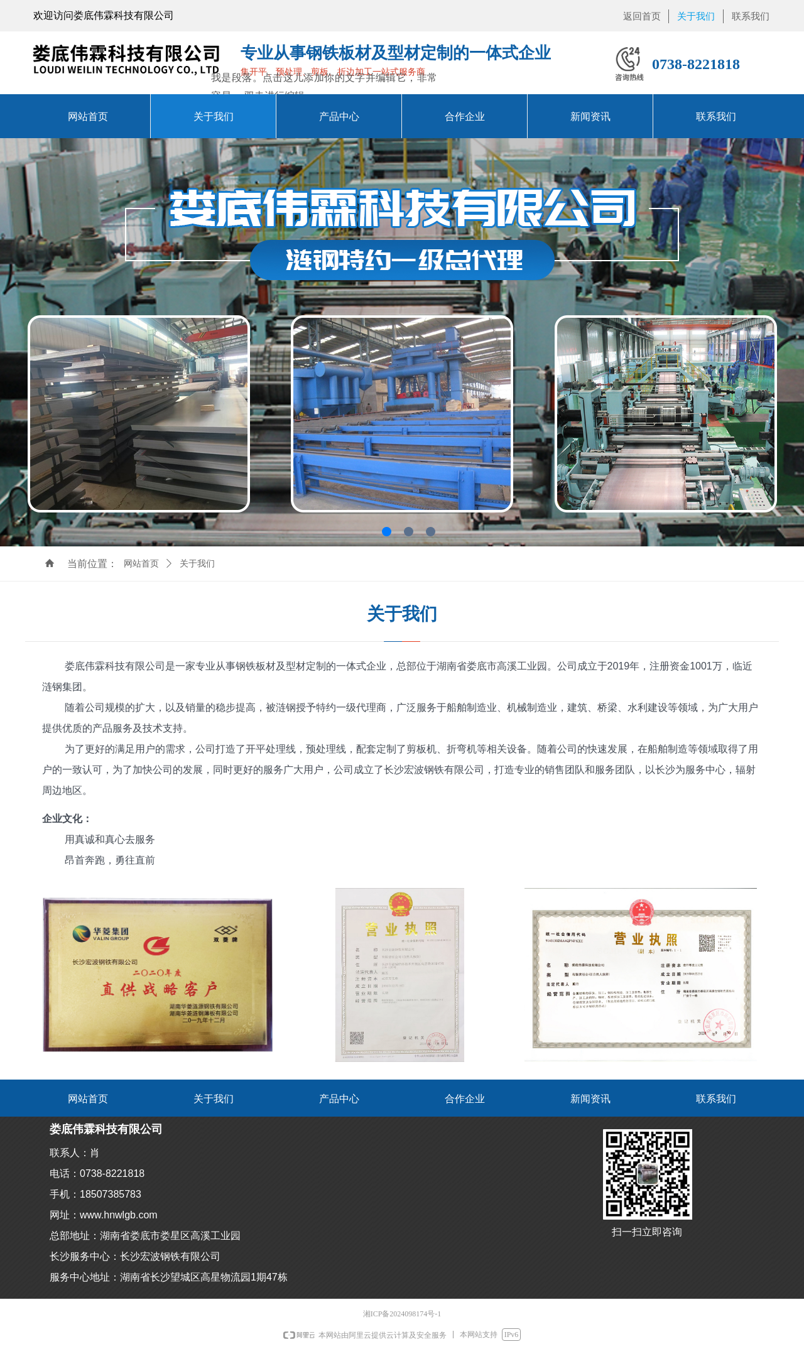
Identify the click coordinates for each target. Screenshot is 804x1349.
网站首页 (141, 563)
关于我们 (197, 563)
